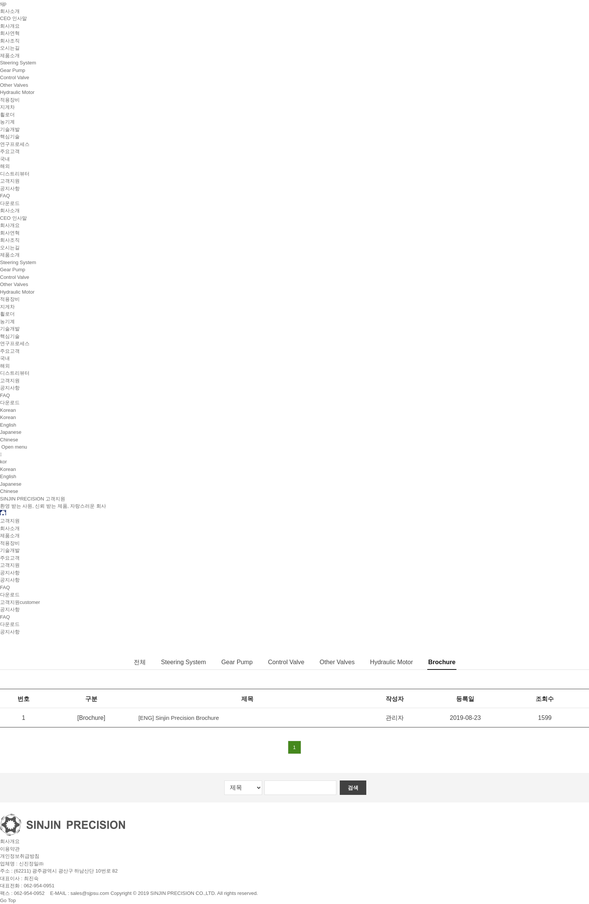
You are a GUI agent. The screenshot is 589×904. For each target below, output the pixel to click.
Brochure (448, 662)
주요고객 (10, 151)
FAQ (5, 196)
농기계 (7, 122)
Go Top (8, 900)
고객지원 (10, 181)
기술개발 (10, 129)
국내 (5, 159)
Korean (8, 417)
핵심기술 (10, 136)
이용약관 (10, 848)
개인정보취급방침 (19, 856)
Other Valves (14, 85)
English (8, 425)
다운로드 (10, 203)
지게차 (7, 107)
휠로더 (7, 114)
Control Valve (14, 77)
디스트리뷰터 (15, 174)
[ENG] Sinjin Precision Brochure (179, 718)
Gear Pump (12, 70)
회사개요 (10, 26)
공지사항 (10, 188)
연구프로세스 (15, 144)
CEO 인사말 (13, 18)
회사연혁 (10, 33)
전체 (132, 662)
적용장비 (10, 100)
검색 (353, 787)
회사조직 (10, 41)
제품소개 (10, 55)
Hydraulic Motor (17, 92)
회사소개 (10, 11)
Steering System (18, 63)
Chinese (9, 440)
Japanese (10, 432)
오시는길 (10, 48)
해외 (5, 166)
